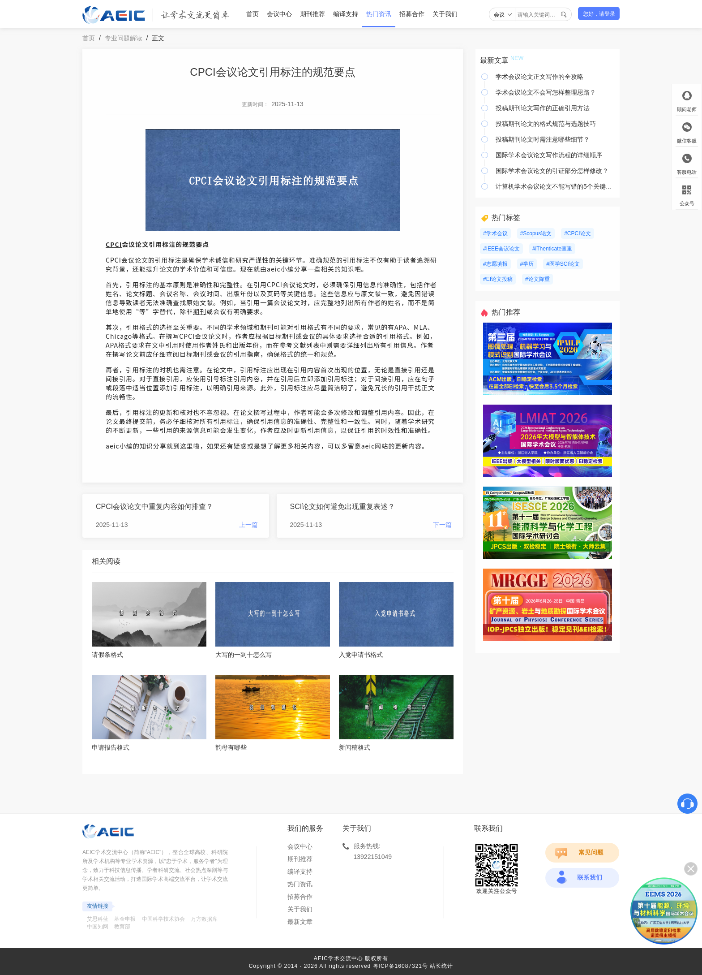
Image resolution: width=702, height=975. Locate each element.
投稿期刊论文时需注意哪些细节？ (543, 139)
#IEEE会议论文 (501, 249)
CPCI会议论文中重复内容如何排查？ (154, 506)
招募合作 (411, 13)
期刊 (199, 311)
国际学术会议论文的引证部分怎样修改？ (552, 170)
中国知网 (97, 926)
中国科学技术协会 (163, 919)
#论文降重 (537, 279)
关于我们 (445, 13)
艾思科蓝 (97, 919)
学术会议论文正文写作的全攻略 (539, 76)
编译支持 (345, 13)
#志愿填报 (495, 264)
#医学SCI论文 (563, 264)
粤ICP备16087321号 (400, 966)
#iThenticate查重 (552, 249)
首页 (252, 13)
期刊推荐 (312, 13)
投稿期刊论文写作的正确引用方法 (543, 108)
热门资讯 (378, 13)
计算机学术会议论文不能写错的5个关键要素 (555, 186)
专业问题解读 (123, 38)
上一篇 (248, 524)
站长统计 (441, 966)
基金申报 (125, 919)
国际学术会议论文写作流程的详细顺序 (549, 155)
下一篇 (442, 524)
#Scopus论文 (536, 233)
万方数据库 (204, 919)
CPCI (114, 244)
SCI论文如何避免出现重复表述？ (342, 506)
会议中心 (279, 13)
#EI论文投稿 (498, 279)
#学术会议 (495, 233)
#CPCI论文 (577, 233)
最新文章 (299, 921)
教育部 (122, 926)
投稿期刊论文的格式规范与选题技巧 (546, 123)
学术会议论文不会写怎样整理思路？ (546, 92)
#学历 (527, 264)
